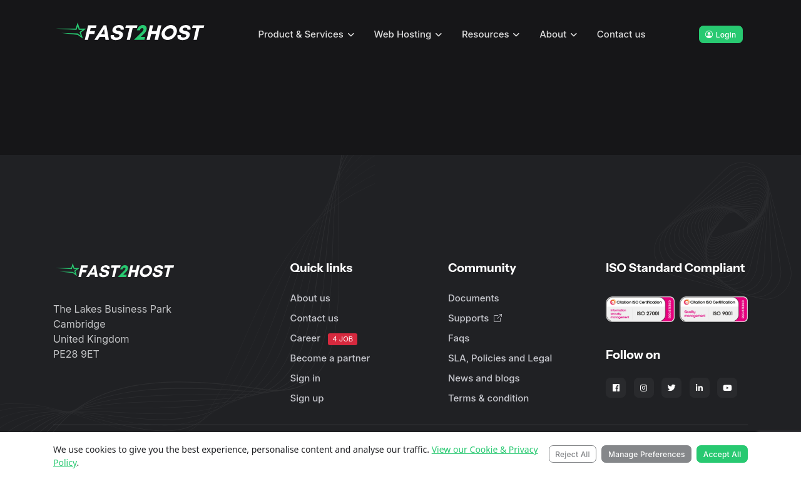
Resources (485, 34)
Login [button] (720, 34)
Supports (475, 318)
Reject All (572, 454)
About (552, 34)
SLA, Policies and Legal (500, 358)
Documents (473, 298)
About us (310, 298)
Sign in (305, 378)
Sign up (307, 398)
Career (324, 338)
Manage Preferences (646, 454)
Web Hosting (403, 34)
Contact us (621, 34)
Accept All (722, 454)
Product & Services (301, 34)
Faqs (458, 338)
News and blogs (484, 378)
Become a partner (330, 358)
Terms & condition (488, 398)
